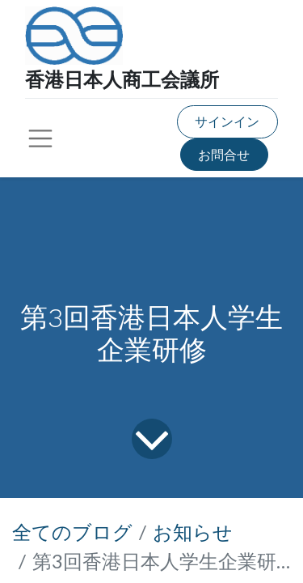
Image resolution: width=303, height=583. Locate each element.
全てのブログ (72, 531)
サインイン (227, 121)
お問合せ (224, 154)
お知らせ (193, 531)
